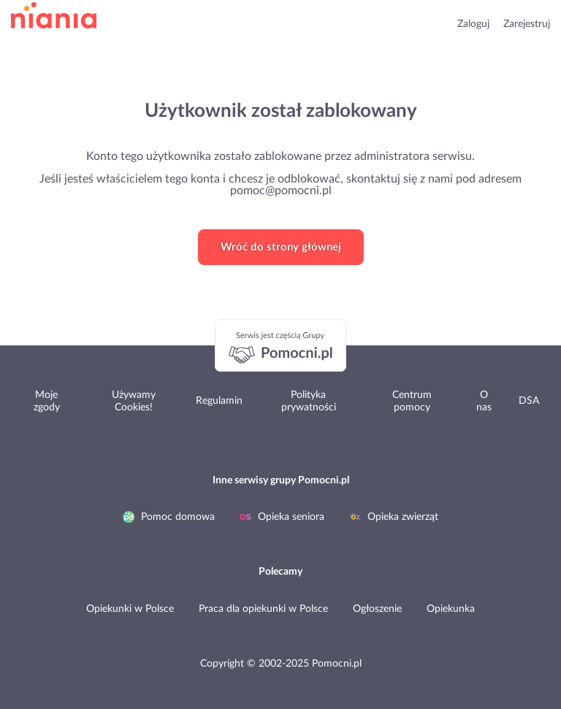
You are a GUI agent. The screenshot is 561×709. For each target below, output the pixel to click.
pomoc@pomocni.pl (281, 190)
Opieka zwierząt (393, 517)
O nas (484, 401)
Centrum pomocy (412, 401)
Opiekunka (451, 609)
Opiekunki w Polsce (130, 609)
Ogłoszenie (377, 609)
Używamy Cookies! (134, 401)
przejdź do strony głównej (53, 15)
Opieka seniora (282, 517)
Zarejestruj (526, 24)
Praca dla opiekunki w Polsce (263, 609)
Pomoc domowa (169, 517)
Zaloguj (473, 24)
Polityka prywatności (308, 401)
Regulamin (219, 401)
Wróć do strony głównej (281, 247)
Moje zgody (47, 401)
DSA (529, 401)
